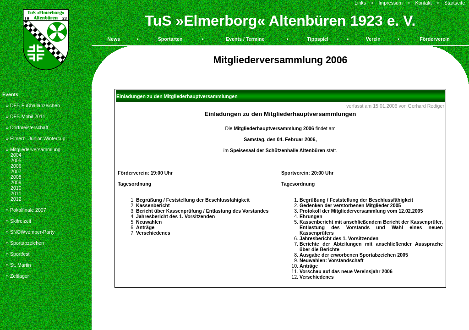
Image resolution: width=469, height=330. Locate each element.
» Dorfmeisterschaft (27, 127)
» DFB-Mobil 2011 (25, 116)
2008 (16, 177)
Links (360, 3)
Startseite (454, 3)
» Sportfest (18, 254)
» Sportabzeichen (25, 243)
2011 (16, 193)
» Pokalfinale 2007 (26, 210)
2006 (16, 166)
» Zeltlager (17, 276)
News (113, 39)
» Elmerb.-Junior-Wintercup (35, 138)
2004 (16, 155)
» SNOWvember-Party (30, 232)
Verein (373, 39)
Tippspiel (317, 39)
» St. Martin (18, 265)
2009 (16, 182)
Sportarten (170, 39)
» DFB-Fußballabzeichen (33, 105)
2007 (16, 171)
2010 (16, 188)
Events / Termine (245, 39)
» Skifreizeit (18, 221)
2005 (16, 160)
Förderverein (435, 39)
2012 (16, 199)
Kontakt (423, 3)
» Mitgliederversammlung (33, 149)
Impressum (390, 3)
